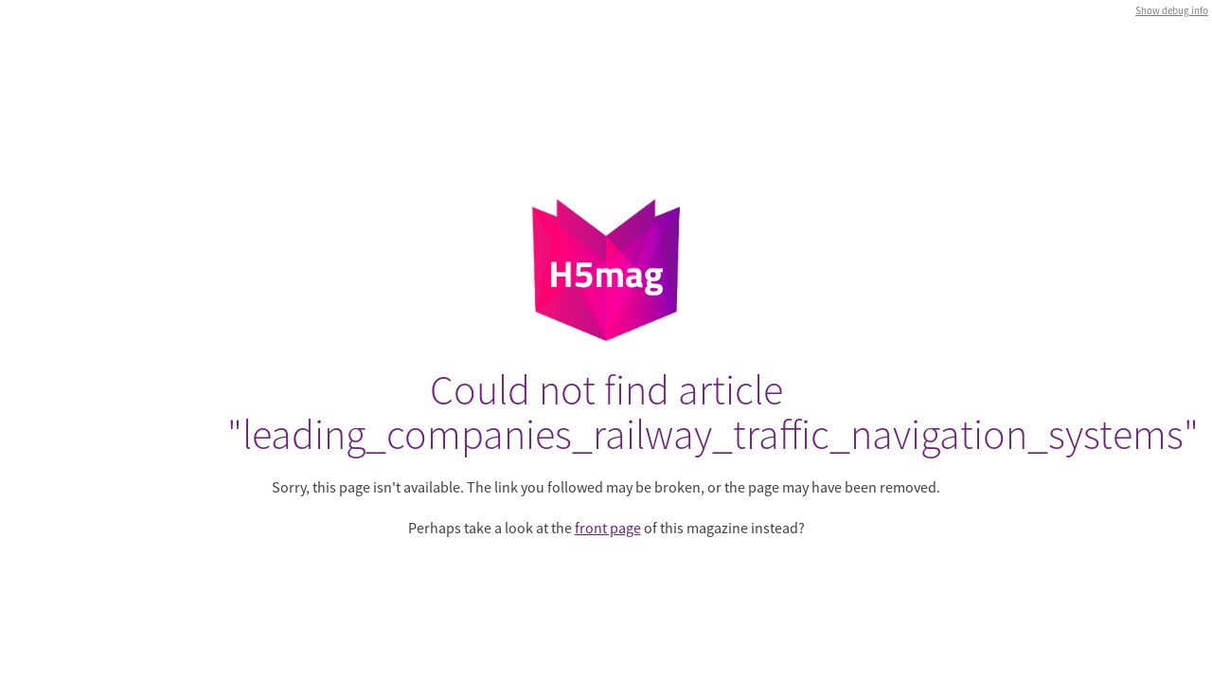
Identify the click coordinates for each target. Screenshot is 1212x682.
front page (608, 527)
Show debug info (1171, 10)
